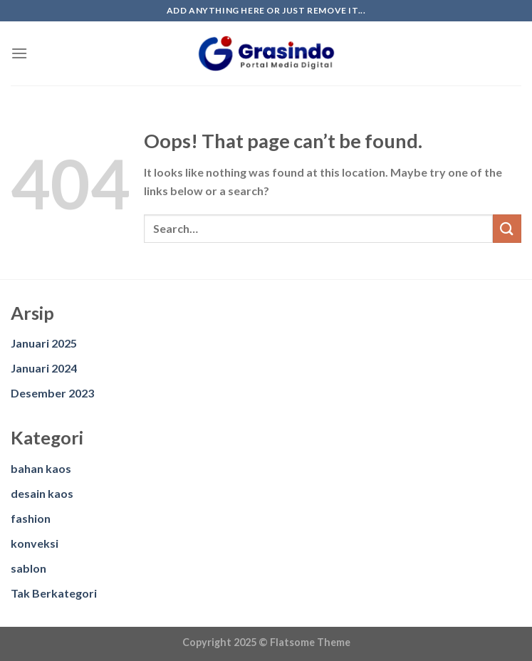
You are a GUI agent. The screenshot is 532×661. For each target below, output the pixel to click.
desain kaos (42, 493)
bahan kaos (41, 468)
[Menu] (19, 53)
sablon (28, 568)
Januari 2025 (44, 343)
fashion (31, 518)
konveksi (34, 543)
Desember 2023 (52, 393)
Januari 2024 (44, 368)
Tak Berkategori (54, 593)
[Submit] (507, 228)
